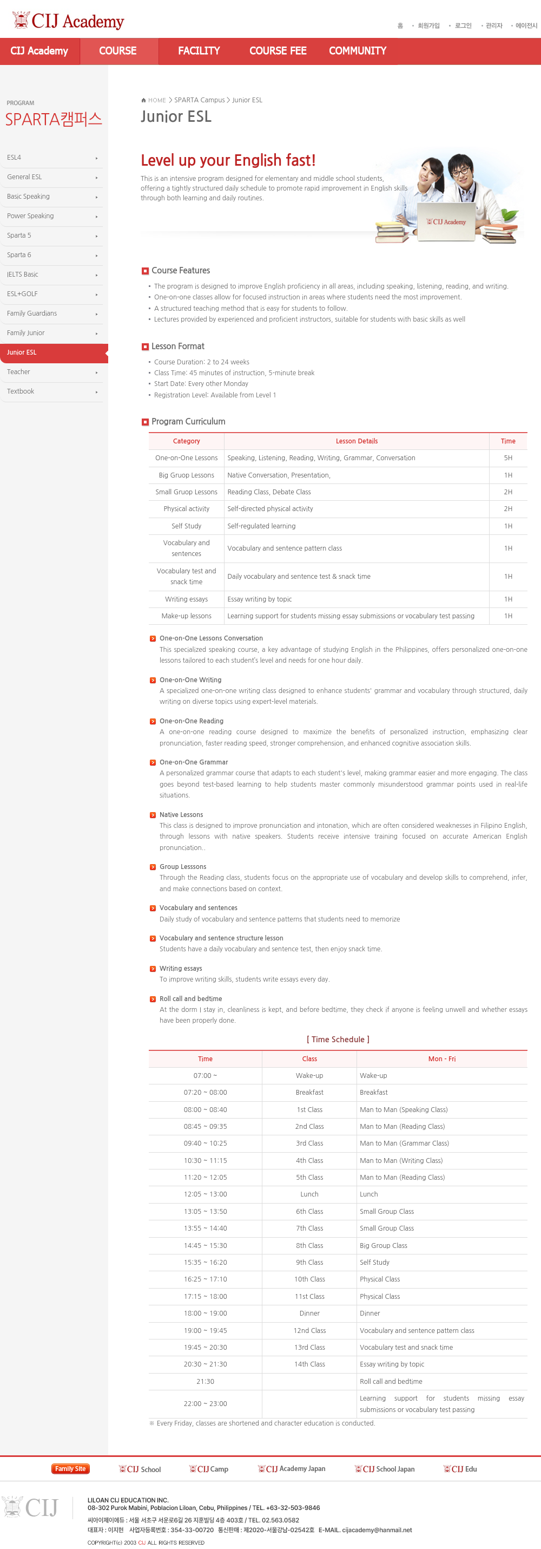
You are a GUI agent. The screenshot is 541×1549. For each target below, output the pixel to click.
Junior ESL (247, 100)
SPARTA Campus (199, 100)
